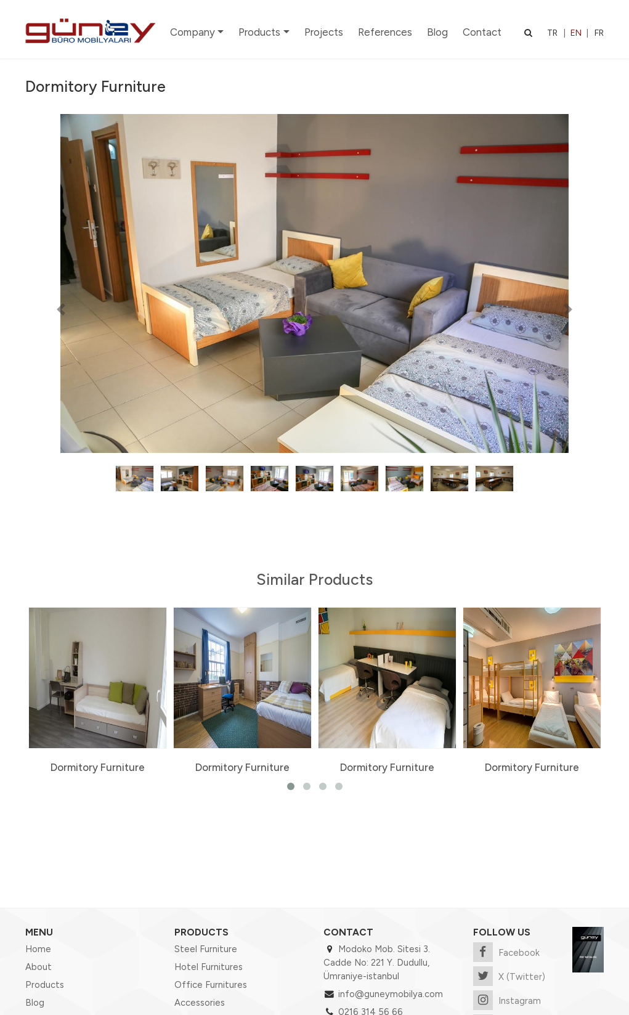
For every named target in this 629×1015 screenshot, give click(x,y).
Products (259, 32)
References (385, 32)
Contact (482, 32)
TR (552, 33)
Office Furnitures (210, 984)
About (38, 966)
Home (38, 949)
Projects (323, 32)
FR (599, 33)
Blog (437, 32)
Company (192, 32)
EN (576, 33)
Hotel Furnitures (208, 966)
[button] (60, 309)
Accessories (199, 1002)
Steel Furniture (205, 949)
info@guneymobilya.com (390, 994)
